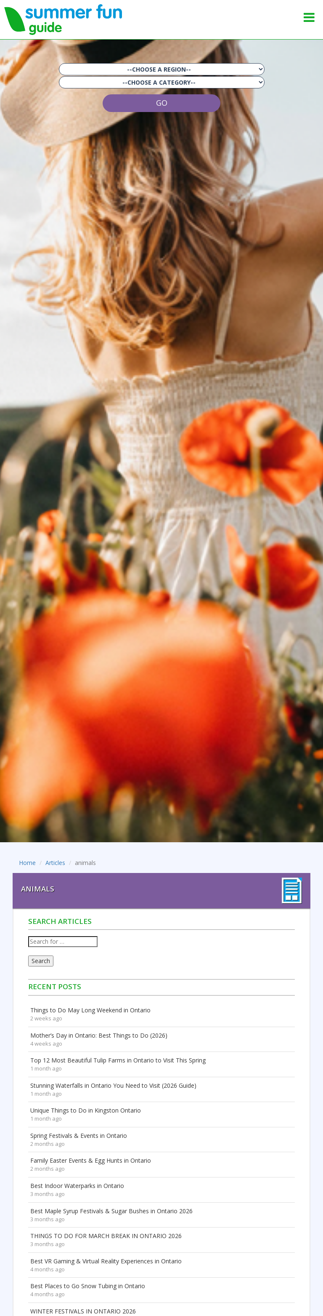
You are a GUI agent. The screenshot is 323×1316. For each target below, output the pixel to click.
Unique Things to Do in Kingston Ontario (85, 1110)
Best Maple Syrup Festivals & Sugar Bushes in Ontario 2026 (111, 1211)
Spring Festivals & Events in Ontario (78, 1136)
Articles (55, 863)
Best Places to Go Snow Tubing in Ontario (87, 1286)
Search (41, 961)
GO (161, 103)
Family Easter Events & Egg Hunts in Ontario (90, 1160)
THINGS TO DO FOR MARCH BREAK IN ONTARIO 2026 (106, 1236)
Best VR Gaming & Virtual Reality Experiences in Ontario (106, 1261)
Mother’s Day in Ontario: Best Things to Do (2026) (98, 1035)
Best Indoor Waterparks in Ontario (77, 1186)
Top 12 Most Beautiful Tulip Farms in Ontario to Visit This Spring (118, 1060)
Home (27, 863)
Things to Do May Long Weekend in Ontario (90, 1010)
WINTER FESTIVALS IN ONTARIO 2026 (83, 1311)
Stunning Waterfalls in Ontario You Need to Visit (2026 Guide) (113, 1085)
